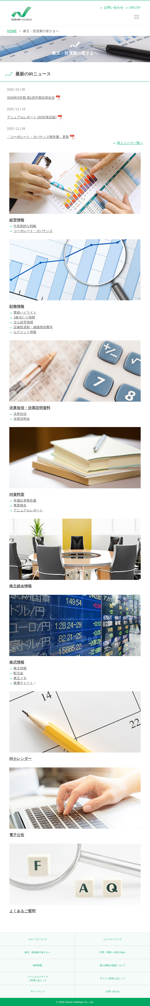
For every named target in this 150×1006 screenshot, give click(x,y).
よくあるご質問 (22, 911)
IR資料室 (16, 494)
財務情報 (16, 306)
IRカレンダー (20, 759)
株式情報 (16, 662)
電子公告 (16, 835)
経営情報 (16, 220)
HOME (12, 31)
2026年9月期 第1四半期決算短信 (31, 97)
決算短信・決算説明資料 (29, 408)
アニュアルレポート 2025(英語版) (31, 117)
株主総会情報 (20, 586)
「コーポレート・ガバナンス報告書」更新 (38, 137)
